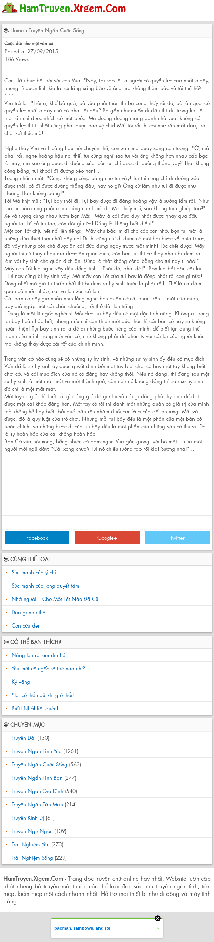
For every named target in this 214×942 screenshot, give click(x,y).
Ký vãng (20, 681)
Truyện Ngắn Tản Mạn (37, 804)
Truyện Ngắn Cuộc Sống (56, 30)
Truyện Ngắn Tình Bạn (37, 777)
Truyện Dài (24, 737)
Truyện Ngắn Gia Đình (37, 791)
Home (17, 30)
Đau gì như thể (28, 612)
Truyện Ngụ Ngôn (32, 831)
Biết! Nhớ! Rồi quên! (34, 708)
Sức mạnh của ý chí (34, 572)
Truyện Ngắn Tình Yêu (37, 751)
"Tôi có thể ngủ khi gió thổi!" (43, 695)
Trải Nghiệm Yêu (31, 844)
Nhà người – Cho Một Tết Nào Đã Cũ (55, 599)
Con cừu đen (26, 625)
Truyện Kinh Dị (28, 817)
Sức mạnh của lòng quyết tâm (45, 585)
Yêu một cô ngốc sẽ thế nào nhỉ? (47, 668)
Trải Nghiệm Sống (32, 857)
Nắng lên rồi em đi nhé (37, 655)
